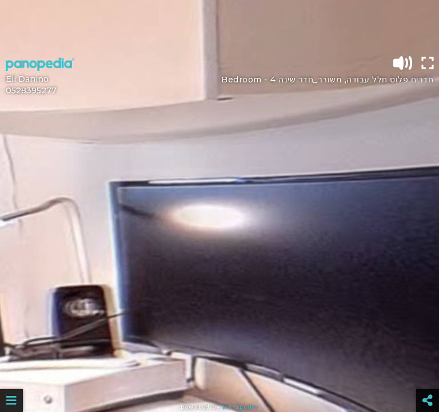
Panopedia (240, 406)
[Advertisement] (219, 26)
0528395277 (31, 90)
